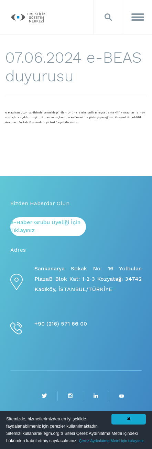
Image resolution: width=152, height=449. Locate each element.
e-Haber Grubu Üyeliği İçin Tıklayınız (45, 226)
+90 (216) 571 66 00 (60, 323)
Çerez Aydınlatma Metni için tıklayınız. (111, 441)
